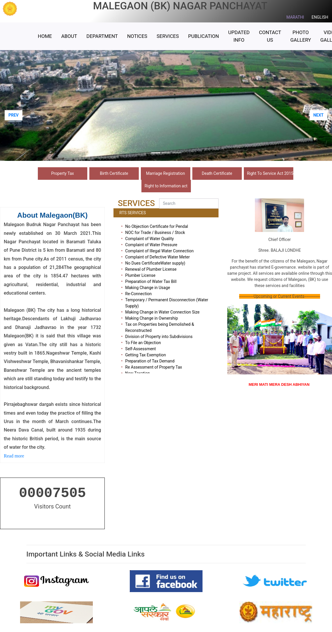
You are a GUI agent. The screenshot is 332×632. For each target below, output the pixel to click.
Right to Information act (166, 186)
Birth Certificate (114, 173)
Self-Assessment (140, 348)
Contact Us (270, 36)
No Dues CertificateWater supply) (155, 263)
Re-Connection (138, 293)
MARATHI (295, 17)
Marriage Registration (165, 173)
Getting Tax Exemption (145, 355)
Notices (137, 36)
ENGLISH (320, 17)
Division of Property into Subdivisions (158, 336)
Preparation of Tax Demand (149, 361)
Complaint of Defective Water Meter (157, 257)
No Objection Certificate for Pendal (156, 226)
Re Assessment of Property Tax (153, 367)
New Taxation (137, 373)
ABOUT (69, 36)
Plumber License (140, 275)
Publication (203, 36)
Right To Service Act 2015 (270, 173)
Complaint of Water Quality (149, 238)
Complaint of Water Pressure (151, 244)
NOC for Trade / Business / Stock (155, 232)
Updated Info (239, 36)
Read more (14, 455)
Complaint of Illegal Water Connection (159, 251)
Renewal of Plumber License (150, 269)
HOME (45, 36)
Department (102, 36)
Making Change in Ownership (151, 318)
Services (168, 36)
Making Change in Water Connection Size (162, 312)
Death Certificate (217, 173)
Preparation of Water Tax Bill (150, 281)
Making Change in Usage (147, 287)
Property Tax (62, 173)
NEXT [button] (318, 115)
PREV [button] (13, 115)
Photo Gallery (300, 36)
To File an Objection (143, 342)
